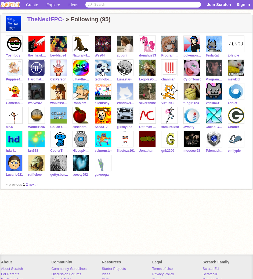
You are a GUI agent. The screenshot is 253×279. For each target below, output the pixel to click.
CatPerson (58, 79)
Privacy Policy (163, 274)
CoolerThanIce (59, 151)
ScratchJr (210, 274)
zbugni (122, 55)
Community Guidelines (68, 269)
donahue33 (147, 55)
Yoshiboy (13, 55)
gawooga (102, 174)
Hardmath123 (37, 79)
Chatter (233, 127)
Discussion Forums (66, 274)
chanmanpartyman (170, 79)
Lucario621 (14, 174)
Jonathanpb (148, 151)
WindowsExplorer (126, 103)
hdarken (12, 151)
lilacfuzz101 (126, 151)
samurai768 (170, 127)
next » (33, 184)
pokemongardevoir (192, 55)
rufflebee (35, 174)
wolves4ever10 (37, 103)
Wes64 (100, 55)
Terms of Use (162, 269)
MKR (9, 127)
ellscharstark (82, 127)
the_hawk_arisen (37, 55)
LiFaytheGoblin (82, 79)
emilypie (234, 151)
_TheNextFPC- (44, 19)
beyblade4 (58, 55)
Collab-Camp (59, 127)
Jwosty (188, 127)
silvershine (147, 103)
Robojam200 (82, 103)
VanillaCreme (215, 103)
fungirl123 (191, 103)
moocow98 (191, 151)
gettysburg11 (59, 174)
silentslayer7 (104, 103)
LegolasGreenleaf (148, 79)
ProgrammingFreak (215, 79)
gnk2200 (167, 151)
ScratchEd (211, 269)
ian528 (33, 151)
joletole (233, 55)
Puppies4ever (15, 79)
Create (32, 4)
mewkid (234, 79)
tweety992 (80, 174)
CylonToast (192, 79)
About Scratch (12, 269)
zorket (232, 103)
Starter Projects (114, 269)
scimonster (103, 151)
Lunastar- (124, 79)
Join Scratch (219, 4)
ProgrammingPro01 (170, 55)
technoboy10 (104, 79)
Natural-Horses (82, 55)
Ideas (73, 4)
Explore (53, 4)
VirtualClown (170, 103)
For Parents (10, 274)
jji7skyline (124, 127)
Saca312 (101, 127)
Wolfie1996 (36, 127)
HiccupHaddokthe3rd (82, 151)
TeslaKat (212, 55)
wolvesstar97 (59, 103)
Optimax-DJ (148, 127)
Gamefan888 (15, 103)
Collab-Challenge (215, 127)
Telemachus (215, 151)
